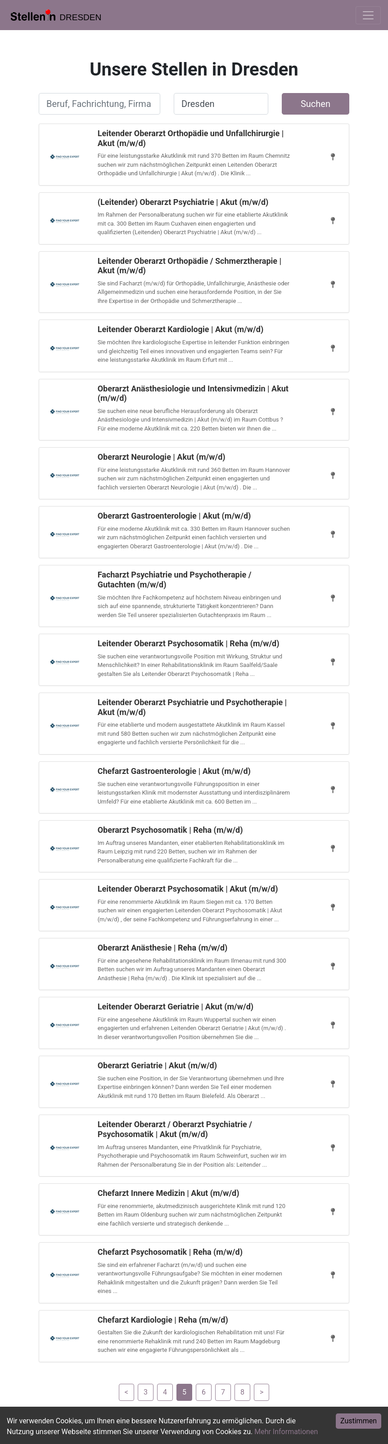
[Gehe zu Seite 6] (203, 1391)
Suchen (315, 103)
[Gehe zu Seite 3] (145, 1391)
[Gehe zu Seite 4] (126, 1391)
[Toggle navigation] (368, 15)
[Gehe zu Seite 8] (242, 1391)
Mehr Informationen (286, 1431)
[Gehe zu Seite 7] (223, 1391)
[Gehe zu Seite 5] (184, 1391)
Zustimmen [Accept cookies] (358, 1421)
